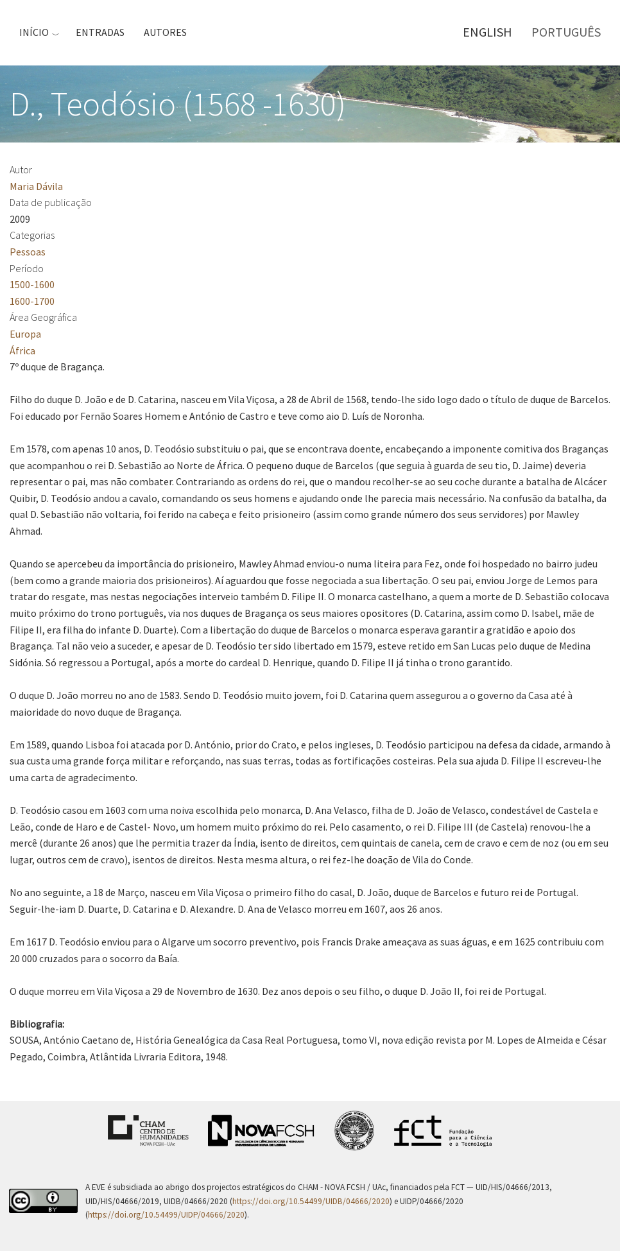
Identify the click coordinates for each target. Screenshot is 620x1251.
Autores (165, 32)
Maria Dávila (36, 186)
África (22, 350)
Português (566, 32)
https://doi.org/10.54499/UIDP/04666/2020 (166, 1214)
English (487, 32)
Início (34, 32)
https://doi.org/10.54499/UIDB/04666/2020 (311, 1201)
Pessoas (28, 251)
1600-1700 (32, 301)
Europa (25, 333)
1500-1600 (32, 284)
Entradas (100, 32)
